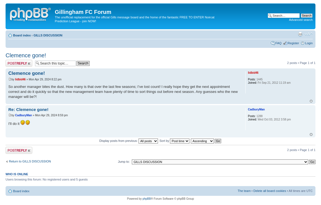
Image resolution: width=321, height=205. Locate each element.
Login (309, 43)
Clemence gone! (26, 55)
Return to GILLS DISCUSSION (30, 161)
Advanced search (301, 19)
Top (311, 101)
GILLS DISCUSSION (47, 35)
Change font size (309, 34)
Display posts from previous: (128, 140)
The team (244, 190)
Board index (22, 35)
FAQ (278, 43)
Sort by (174, 140)
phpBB (146, 198)
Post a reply (19, 63)
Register (293, 43)
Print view (300, 34)
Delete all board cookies (269, 190)
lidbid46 (20, 79)
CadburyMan (23, 115)
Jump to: (124, 161)
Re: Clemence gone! (28, 109)
